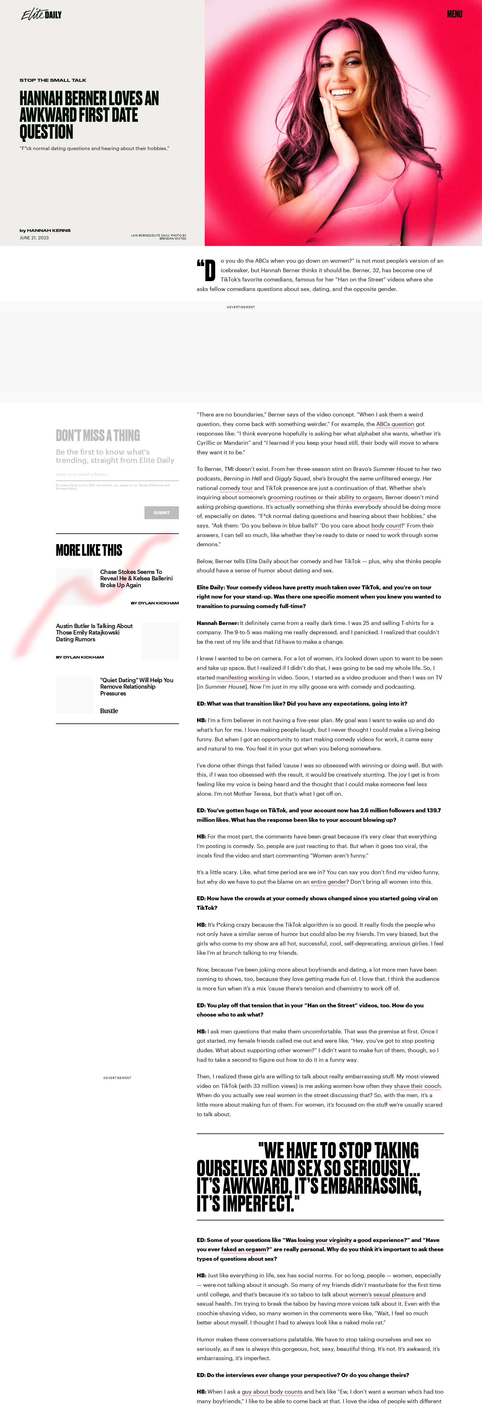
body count (386, 525)
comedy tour (236, 487)
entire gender (328, 881)
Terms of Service (151, 489)
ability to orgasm (360, 497)
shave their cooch (417, 1085)
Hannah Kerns (49, 230)
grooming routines (292, 497)
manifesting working (243, 677)
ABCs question (395, 423)
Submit (162, 517)
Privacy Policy (66, 493)
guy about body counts (272, 1391)
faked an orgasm (243, 1249)
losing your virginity (325, 1239)
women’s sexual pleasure (381, 1294)
